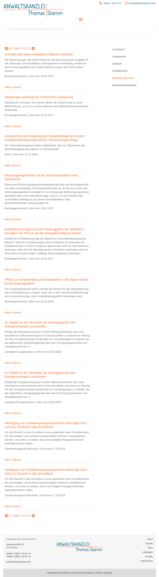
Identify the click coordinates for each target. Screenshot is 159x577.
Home (9, 29)
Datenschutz (147, 561)
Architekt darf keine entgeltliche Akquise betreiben (39, 54)
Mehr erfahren (13, 87)
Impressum (89, 573)
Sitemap (108, 573)
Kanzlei (149, 543)
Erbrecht (117, 63)
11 (25, 48)
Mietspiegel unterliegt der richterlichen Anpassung (39, 97)
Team (150, 548)
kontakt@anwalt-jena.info (142, 3)
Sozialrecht (118, 49)
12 (29, 48)
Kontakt (149, 556)
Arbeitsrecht (119, 56)
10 (21, 48)
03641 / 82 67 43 (112, 3)
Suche (99, 573)
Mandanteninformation (27, 29)
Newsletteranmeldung (124, 85)
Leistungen (147, 552)
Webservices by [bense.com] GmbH (64, 573)
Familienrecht (119, 71)
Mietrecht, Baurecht (52, 29)
